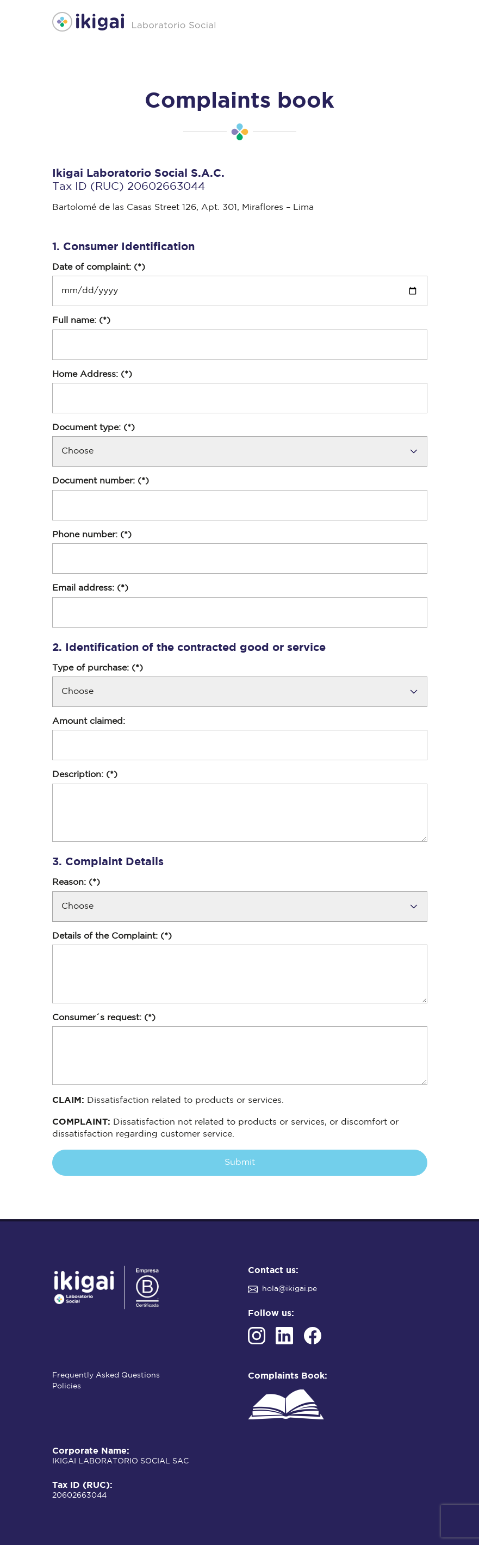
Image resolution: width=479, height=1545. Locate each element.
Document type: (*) (93, 428)
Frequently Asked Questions (106, 1375)
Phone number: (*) (92, 535)
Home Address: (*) (92, 374)
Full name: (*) (81, 321)
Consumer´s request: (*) (103, 1018)
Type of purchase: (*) (97, 668)
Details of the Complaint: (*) (112, 936)
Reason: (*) (76, 882)
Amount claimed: (88, 721)
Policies (66, 1386)
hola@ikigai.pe (289, 1289)
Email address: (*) (90, 588)
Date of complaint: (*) (98, 267)
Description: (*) (84, 775)
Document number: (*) (100, 481)
